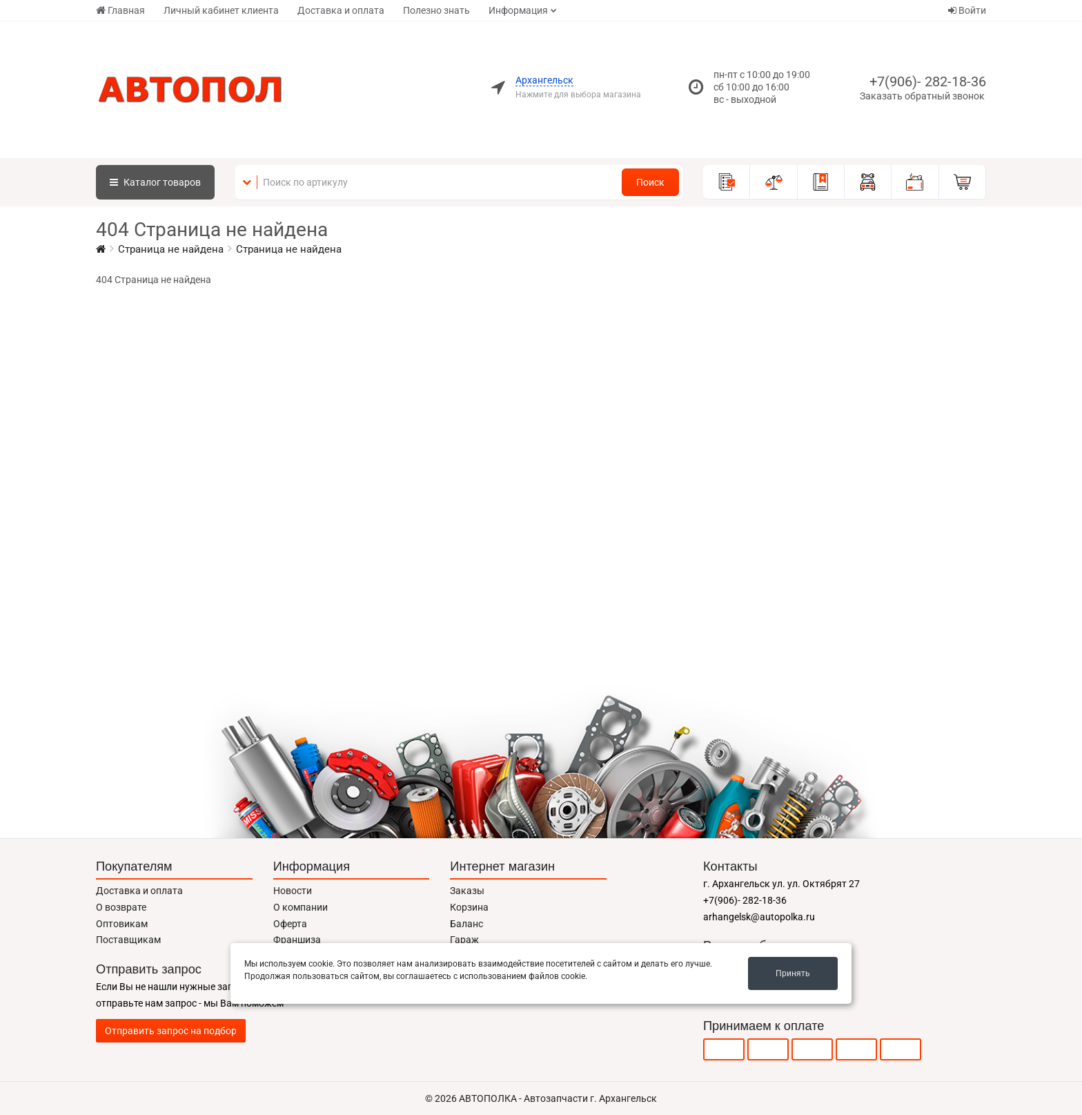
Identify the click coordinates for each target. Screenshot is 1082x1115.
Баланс (466, 923)
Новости (292, 890)
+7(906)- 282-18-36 (927, 81)
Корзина (469, 907)
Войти (967, 10)
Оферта (290, 923)
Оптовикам (122, 923)
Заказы (467, 890)
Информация (518, 10)
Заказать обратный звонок (922, 95)
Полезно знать (436, 10)
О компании (300, 907)
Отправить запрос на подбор (171, 1030)
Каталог (155, 182)
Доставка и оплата (340, 10)
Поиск (650, 182)
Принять (793, 973)
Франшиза (297, 939)
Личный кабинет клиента (221, 10)
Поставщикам (128, 939)
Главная (120, 10)
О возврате (121, 907)
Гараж (464, 939)
